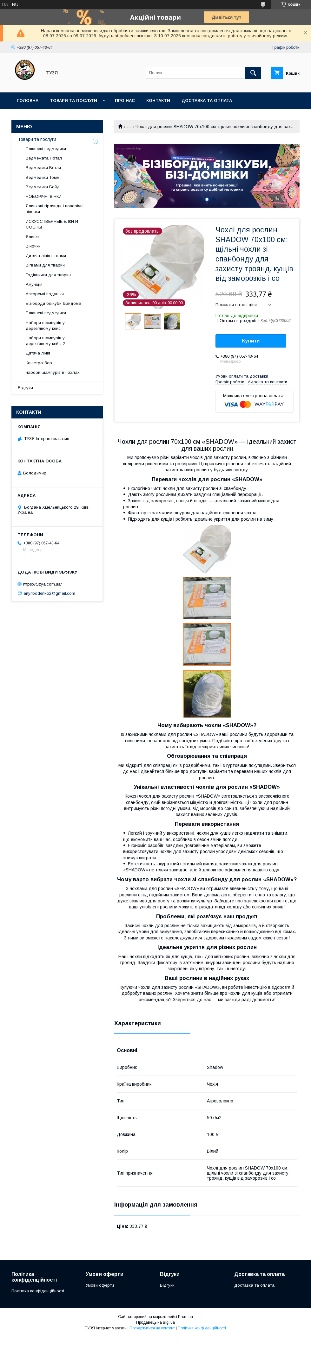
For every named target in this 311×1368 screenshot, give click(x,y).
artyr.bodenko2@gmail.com (49, 593)
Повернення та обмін (44, 117)
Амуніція (34, 284)
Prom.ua (185, 1317)
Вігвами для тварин (45, 265)
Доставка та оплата (207, 100)
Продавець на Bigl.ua (155, 1322)
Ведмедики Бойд (43, 187)
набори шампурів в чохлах (53, 372)
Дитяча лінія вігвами (46, 255)
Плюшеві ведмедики (46, 148)
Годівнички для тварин (48, 275)
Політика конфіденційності (37, 1291)
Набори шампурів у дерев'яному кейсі (45, 325)
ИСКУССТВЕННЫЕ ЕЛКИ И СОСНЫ (52, 224)
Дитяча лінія (38, 353)
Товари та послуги (73, 100)
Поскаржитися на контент (152, 1328)
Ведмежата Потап (44, 158)
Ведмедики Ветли (43, 167)
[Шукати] (253, 73)
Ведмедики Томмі (43, 177)
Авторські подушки (45, 294)
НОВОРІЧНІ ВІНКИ (44, 196)
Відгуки (25, 387)
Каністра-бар (39, 363)
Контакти (158, 100)
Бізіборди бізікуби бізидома (53, 303)
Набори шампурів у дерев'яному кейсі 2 (45, 341)
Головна (27, 100)
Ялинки (33, 236)
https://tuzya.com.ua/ (42, 584)
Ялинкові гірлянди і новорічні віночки (54, 209)
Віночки (33, 246)
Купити (251, 340)
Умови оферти (100, 1285)
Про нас (125, 100)
